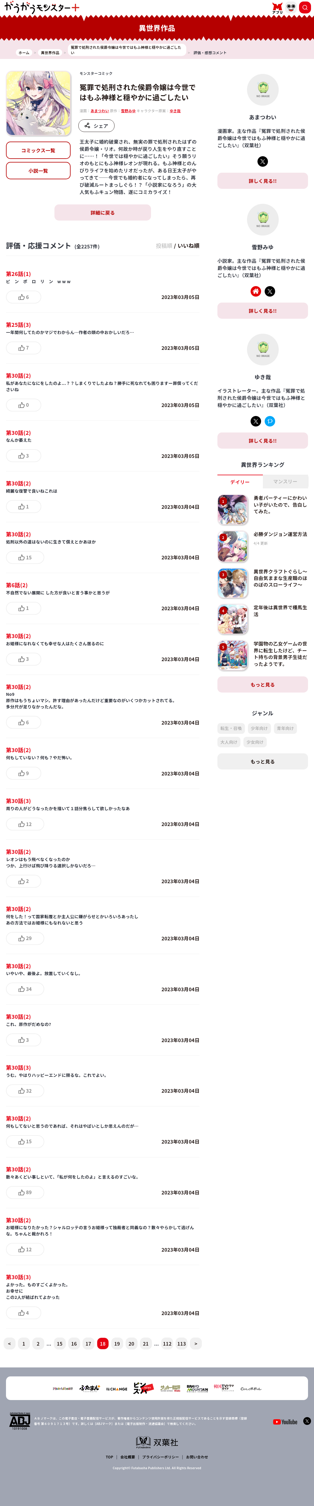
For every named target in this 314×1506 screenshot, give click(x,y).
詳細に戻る (103, 212)
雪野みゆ (128, 110)
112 (167, 1343)
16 (74, 1343)
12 (29, 824)
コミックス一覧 (38, 150)
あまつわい (100, 110)
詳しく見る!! (263, 180)
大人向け (228, 742)
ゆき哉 (175, 110)
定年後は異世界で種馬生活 (280, 610)
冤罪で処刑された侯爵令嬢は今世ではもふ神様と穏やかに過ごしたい (138, 92)
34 (29, 988)
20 (131, 1343)
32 (29, 1090)
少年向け (259, 728)
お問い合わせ (197, 1456)
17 (88, 1343)
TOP (109, 1456)
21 (146, 1343)
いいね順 (188, 245)
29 (29, 938)
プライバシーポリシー (160, 1456)
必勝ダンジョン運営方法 (280, 534)
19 (117, 1343)
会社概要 (128, 1456)
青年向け (285, 728)
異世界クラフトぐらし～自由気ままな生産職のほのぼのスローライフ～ (280, 578)
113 (181, 1343)
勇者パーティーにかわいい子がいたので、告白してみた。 (280, 504)
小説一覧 (38, 170)
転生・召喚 (231, 728)
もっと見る (263, 684)
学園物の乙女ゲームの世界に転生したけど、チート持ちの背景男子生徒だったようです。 (280, 653)
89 (29, 1192)
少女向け (254, 742)
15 (29, 557)
